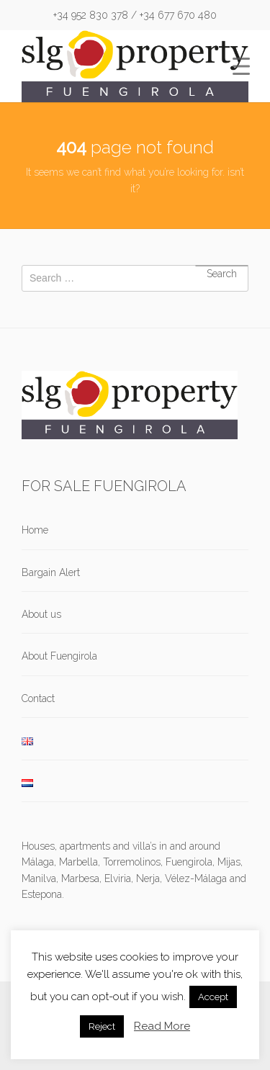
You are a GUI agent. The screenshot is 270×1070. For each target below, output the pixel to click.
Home (35, 530)
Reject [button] (102, 1026)
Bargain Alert (51, 572)
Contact (38, 698)
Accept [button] (213, 997)
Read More (162, 1026)
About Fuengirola (59, 656)
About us (41, 614)
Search (221, 265)
